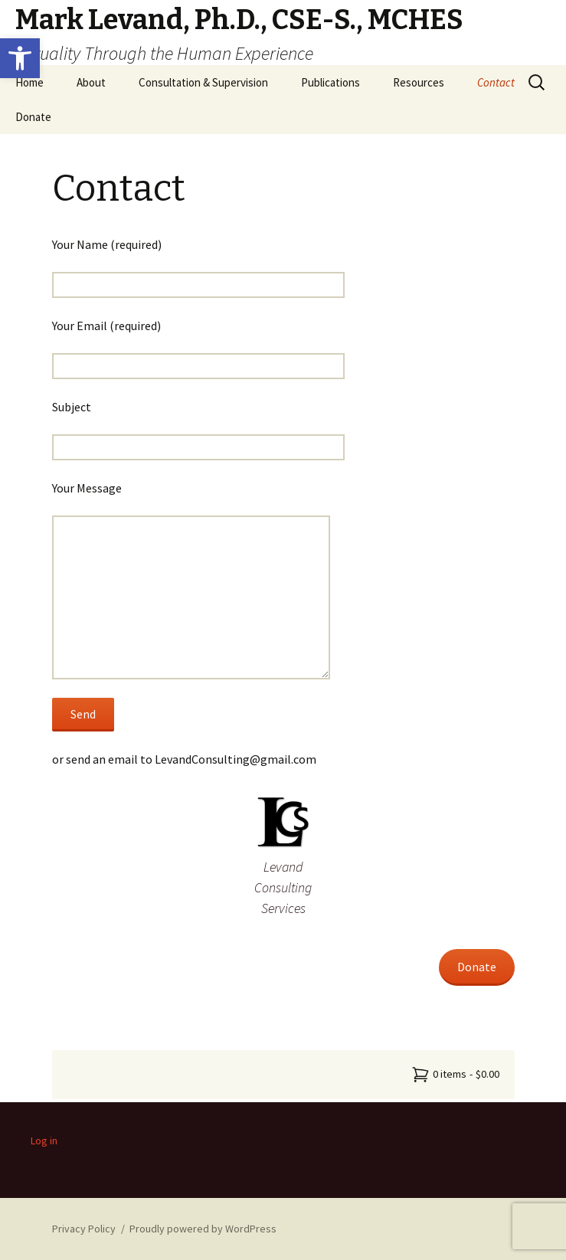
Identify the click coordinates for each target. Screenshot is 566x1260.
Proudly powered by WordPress (202, 1228)
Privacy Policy (84, 1228)
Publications (330, 82)
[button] (20, 58)
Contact (496, 82)
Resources (418, 82)
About (91, 82)
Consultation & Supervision (203, 82)
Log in (44, 1140)
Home (29, 82)
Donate (33, 117)
